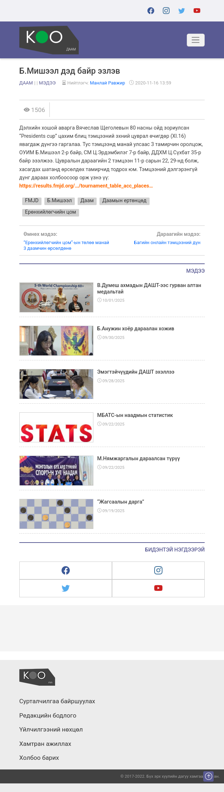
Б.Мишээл (59, 201)
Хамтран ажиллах (45, 744)
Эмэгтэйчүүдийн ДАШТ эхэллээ (136, 372)
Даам (26, 83)
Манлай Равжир (107, 83)
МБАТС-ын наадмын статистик (135, 415)
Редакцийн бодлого (47, 716)
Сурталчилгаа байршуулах (57, 701)
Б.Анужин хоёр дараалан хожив (135, 329)
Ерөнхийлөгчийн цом (50, 212)
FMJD (32, 201)
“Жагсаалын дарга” (120, 502)
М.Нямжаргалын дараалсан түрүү (138, 459)
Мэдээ (47, 83)
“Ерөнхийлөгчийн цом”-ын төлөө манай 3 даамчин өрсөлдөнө (68, 241)
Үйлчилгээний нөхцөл (51, 730)
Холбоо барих (39, 758)
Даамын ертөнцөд (124, 201)
